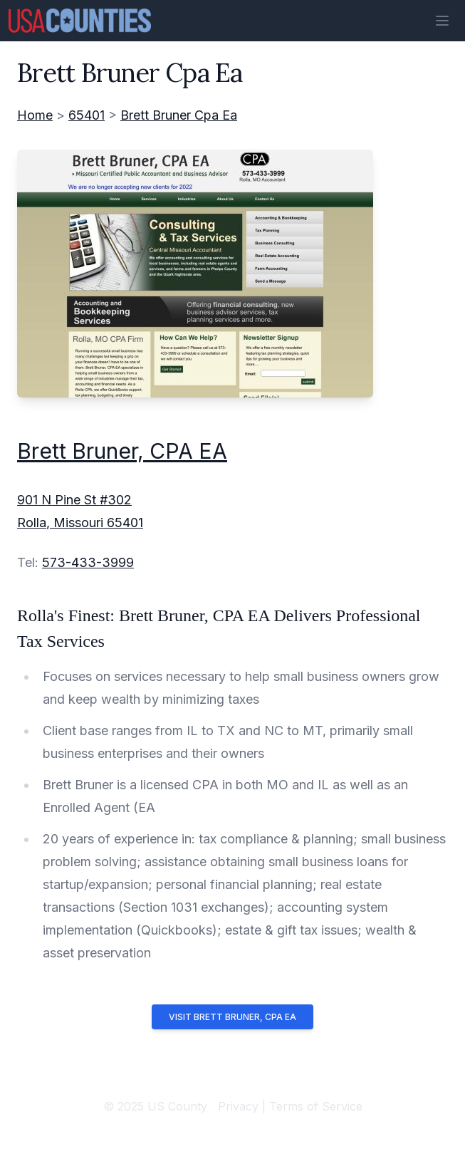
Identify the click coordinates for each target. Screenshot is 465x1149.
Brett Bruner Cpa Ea (178, 115)
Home (35, 115)
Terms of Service (315, 1106)
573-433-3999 (88, 562)
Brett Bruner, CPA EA (122, 451)
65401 (86, 115)
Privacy (238, 1106)
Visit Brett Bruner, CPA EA (232, 1017)
